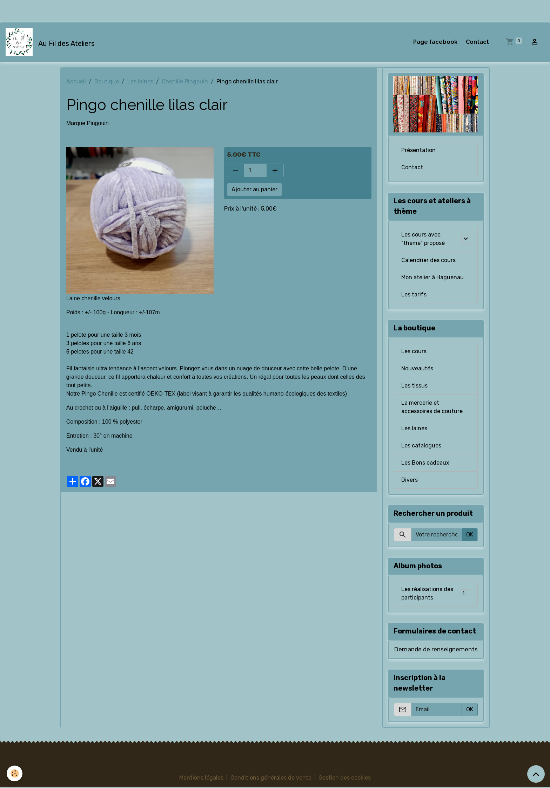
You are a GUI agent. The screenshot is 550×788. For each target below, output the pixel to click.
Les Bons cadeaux (425, 463)
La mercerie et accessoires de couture (432, 407)
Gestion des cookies (344, 778)
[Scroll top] (536, 774)
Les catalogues (421, 446)
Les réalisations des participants (436, 593)
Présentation (418, 150)
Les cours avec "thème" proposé (423, 239)
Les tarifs (414, 295)
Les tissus (414, 386)
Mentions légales (201, 778)
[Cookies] (15, 773)
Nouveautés (417, 368)
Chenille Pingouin (185, 81)
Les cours (414, 351)
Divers (409, 480)
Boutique (106, 81)
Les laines (140, 81)
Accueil (76, 81)
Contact (477, 42)
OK (469, 535)
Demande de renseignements (436, 649)
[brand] (52, 42)
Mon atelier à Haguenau (432, 277)
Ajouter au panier (254, 189)
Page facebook (435, 42)
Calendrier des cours (428, 260)
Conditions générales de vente (270, 778)
